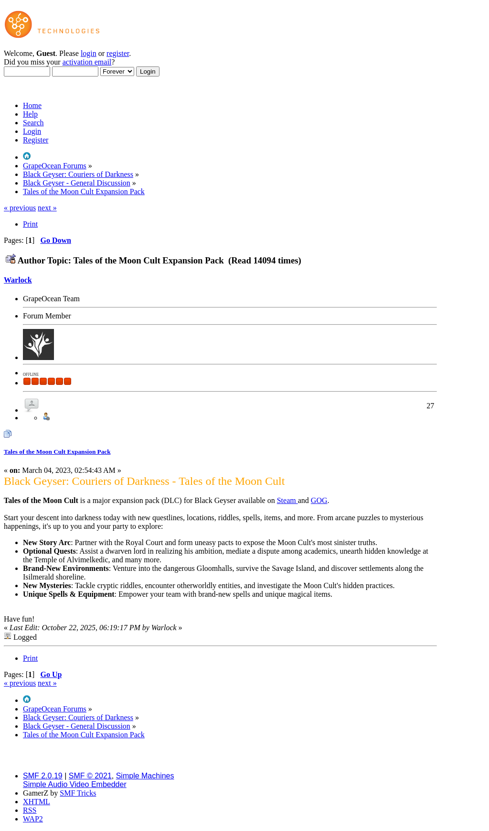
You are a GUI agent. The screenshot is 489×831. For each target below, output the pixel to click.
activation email (87, 62)
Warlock (18, 280)
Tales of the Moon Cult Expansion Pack (57, 451)
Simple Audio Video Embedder (75, 784)
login (88, 53)
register (117, 53)
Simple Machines (145, 776)
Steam (287, 500)
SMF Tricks (78, 793)
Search (33, 123)
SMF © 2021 (90, 776)
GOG (319, 500)
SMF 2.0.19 (43, 776)
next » (47, 208)
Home (32, 105)
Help (30, 114)
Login (32, 131)
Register (35, 140)
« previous (20, 208)
